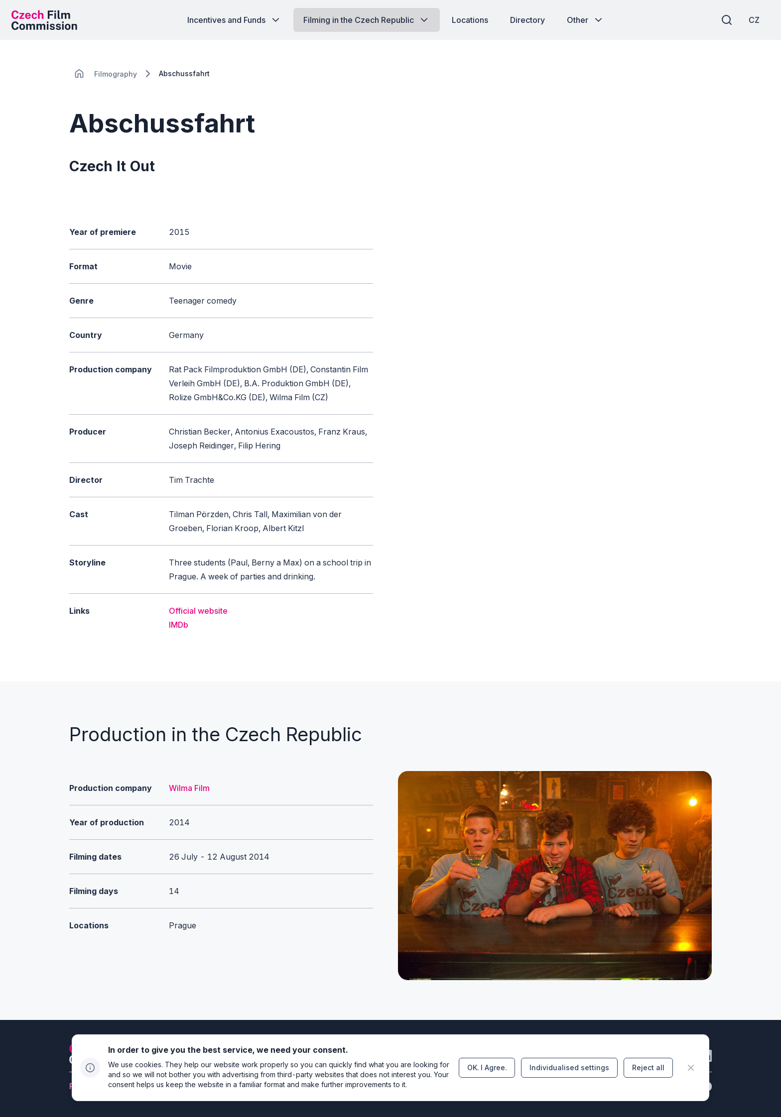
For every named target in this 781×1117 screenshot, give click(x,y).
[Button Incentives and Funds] (234, 20)
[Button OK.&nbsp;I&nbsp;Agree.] (487, 1068)
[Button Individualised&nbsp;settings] (569, 1068)
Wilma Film (189, 788)
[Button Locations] (470, 20)
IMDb (178, 625)
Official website (198, 611)
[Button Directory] (527, 20)
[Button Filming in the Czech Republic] (366, 20)
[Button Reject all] (648, 1068)
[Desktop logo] (48, 20)
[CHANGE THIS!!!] (79, 74)
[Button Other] (585, 20)
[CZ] (750, 20)
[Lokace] (115, 74)
